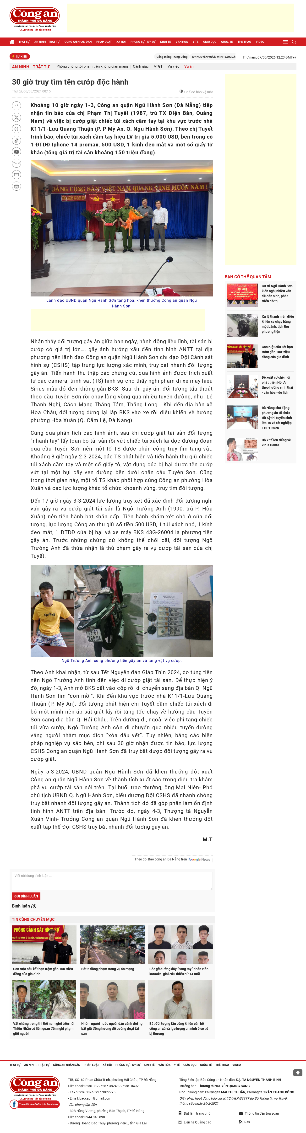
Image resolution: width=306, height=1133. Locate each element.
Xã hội (121, 41)
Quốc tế (227, 41)
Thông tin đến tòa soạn (259, 1113)
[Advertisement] (180, 18)
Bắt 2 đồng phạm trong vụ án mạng (107, 969)
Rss (244, 1122)
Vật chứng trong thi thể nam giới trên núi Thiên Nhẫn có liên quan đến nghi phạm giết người (43, 1029)
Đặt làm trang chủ (194, 1113)
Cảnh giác (141, 66)
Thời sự (24, 41)
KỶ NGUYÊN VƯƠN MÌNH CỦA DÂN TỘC (231, 57)
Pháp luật (104, 41)
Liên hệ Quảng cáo (194, 1122)
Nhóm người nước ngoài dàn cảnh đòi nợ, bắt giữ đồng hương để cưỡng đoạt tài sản (112, 1029)
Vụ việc (173, 66)
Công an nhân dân (78, 41)
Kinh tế (165, 41)
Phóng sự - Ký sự (143, 41)
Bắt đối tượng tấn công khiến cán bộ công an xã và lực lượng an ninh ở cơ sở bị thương (178, 1029)
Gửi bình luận (26, 896)
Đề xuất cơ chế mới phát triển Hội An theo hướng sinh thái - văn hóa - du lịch (277, 385)
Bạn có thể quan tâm (248, 276)
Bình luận (24, 905)
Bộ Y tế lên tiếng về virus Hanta (276, 442)
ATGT (158, 66)
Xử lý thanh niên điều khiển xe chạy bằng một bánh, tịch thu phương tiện (278, 324)
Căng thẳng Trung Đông (186, 57)
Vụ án (188, 66)
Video (260, 41)
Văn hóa (182, 41)
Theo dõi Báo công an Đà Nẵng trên (172, 859)
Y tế (195, 41)
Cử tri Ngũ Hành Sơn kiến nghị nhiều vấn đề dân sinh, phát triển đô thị (277, 293)
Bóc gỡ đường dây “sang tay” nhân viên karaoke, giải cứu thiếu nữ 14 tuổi (178, 971)
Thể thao (244, 41)
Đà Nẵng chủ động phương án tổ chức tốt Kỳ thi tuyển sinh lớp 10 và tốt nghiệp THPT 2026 (277, 418)
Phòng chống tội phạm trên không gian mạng (92, 66)
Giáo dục (209, 41)
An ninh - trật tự (47, 41)
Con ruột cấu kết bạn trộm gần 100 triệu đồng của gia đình (43, 971)
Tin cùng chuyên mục (33, 919)
